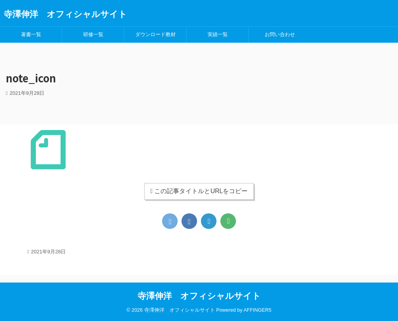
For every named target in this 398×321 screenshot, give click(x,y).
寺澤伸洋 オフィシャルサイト (65, 14)
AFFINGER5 (258, 310)
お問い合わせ (280, 34)
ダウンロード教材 (155, 34)
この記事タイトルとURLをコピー (199, 191)
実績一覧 (218, 34)
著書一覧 (31, 34)
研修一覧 (93, 34)
